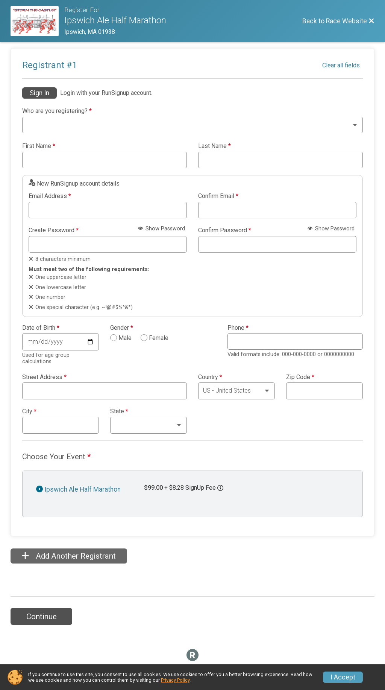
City (29, 411)
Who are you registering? (57, 111)
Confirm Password (224, 230)
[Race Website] (37, 21)
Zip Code (300, 377)
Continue (41, 616)
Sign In (39, 93)
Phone (238, 327)
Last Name (214, 146)
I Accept (342, 677)
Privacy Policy (175, 680)
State (119, 411)
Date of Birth (40, 327)
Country (210, 377)
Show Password (161, 228)
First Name (38, 146)
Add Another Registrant (69, 556)
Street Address (44, 377)
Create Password (54, 230)
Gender (121, 327)
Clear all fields (341, 65)
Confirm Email (218, 196)
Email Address (50, 196)
